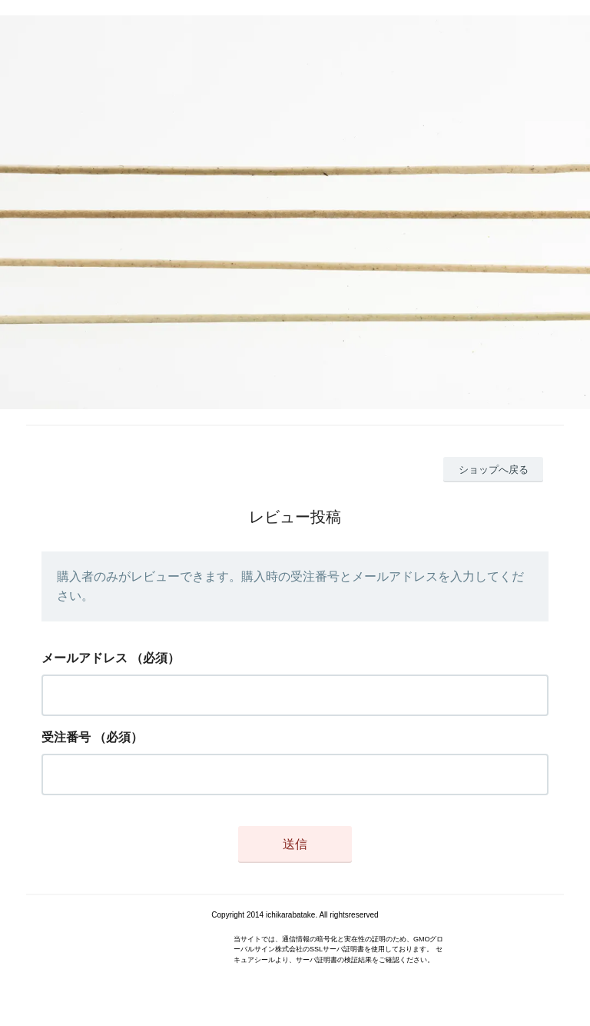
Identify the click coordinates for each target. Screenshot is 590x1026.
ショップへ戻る (494, 469)
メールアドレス (84, 658)
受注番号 (66, 737)
